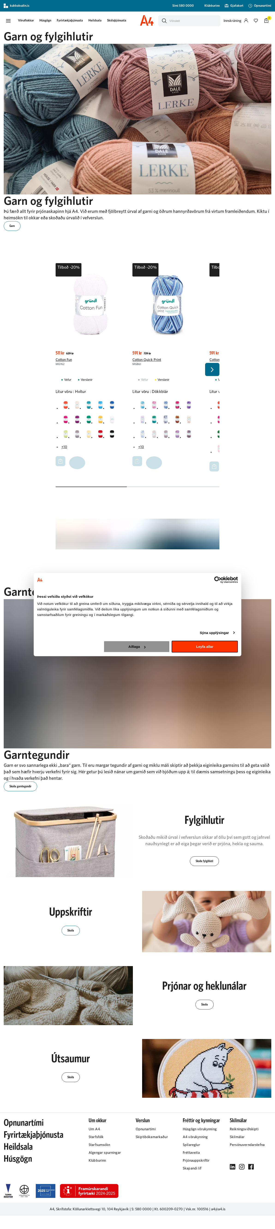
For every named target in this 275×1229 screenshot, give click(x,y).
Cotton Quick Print (146, 361)
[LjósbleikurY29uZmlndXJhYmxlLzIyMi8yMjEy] (155, 437)
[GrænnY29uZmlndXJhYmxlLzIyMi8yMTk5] (90, 421)
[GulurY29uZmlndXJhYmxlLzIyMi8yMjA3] (102, 421)
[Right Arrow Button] (212, 377)
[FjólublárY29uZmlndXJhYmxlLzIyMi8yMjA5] (78, 421)
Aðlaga (137, 647)
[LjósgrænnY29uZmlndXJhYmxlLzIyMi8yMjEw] (66, 437)
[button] (8, 21)
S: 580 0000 (142, 1222)
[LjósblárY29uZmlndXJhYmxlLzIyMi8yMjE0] (142, 437)
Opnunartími (24, 1136)
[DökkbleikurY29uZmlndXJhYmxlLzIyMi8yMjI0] (66, 421)
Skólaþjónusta (119, 21)
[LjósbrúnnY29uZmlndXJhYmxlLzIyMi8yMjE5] (167, 437)
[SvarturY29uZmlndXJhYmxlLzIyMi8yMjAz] (115, 437)
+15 (218, 465)
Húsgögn (48, 21)
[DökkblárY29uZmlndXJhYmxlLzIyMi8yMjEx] (115, 406)
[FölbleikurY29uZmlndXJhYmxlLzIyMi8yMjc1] (142, 421)
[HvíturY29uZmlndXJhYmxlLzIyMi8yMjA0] (115, 421)
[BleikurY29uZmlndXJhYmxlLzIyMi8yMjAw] (155, 406)
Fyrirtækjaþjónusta (73, 21)
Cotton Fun (64, 361)
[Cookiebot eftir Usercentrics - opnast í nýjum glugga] (217, 579)
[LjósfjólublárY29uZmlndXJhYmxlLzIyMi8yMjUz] (179, 437)
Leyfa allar (204, 647)
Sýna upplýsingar (214, 633)
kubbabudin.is (16, 5)
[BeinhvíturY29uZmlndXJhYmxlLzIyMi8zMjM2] (78, 406)
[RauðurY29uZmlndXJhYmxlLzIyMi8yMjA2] (102, 437)
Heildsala (98, 21)
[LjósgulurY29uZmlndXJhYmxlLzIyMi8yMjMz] (90, 437)
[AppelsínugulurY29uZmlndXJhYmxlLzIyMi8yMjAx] (66, 406)
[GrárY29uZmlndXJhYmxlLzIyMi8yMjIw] (167, 421)
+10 (64, 450)
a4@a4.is (218, 1222)
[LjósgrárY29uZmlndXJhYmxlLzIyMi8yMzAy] (78, 437)
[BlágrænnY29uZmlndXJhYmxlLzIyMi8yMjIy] (90, 406)
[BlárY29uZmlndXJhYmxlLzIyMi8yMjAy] (102, 406)
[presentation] (29, 21)
